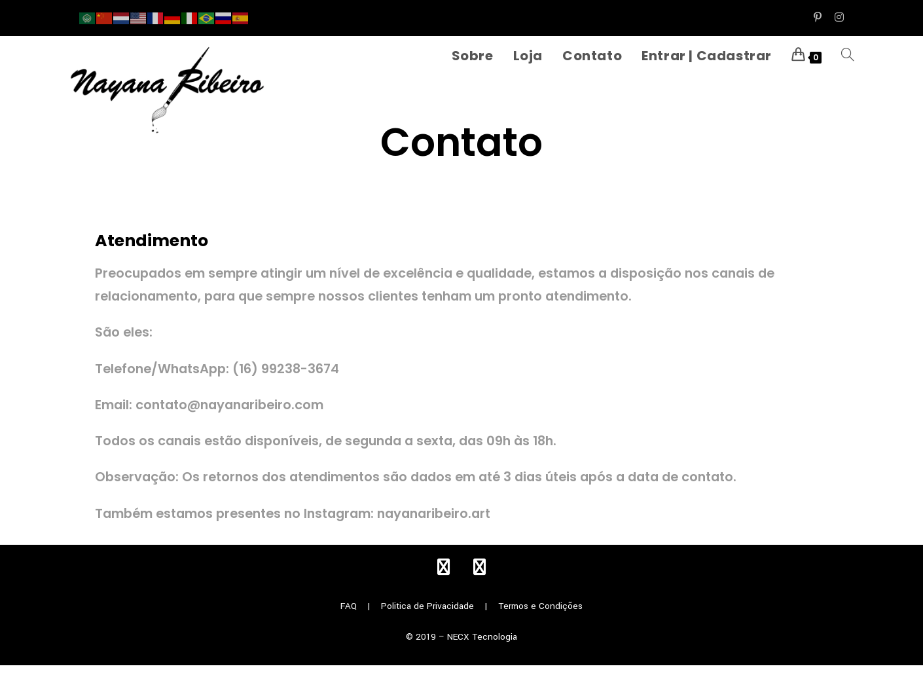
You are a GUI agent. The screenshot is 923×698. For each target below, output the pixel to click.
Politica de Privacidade (427, 606)
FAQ (348, 606)
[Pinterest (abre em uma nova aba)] (817, 17)
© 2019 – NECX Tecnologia (461, 637)
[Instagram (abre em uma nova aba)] (836, 17)
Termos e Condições (540, 606)
